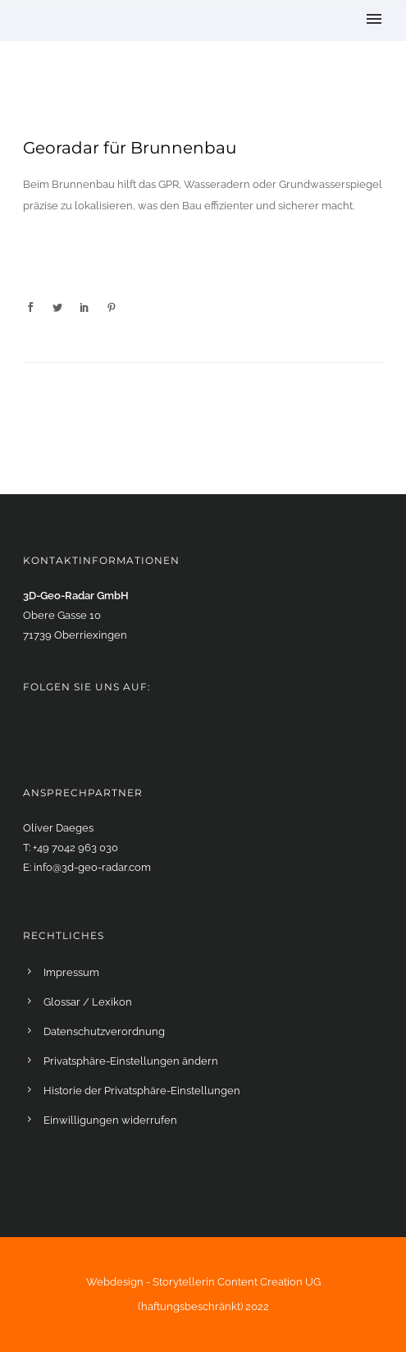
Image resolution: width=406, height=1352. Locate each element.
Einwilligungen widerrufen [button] (110, 1120)
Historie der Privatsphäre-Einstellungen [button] (141, 1090)
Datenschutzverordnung (104, 1031)
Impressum (71, 972)
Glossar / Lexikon (87, 1002)
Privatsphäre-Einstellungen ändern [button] (130, 1061)
